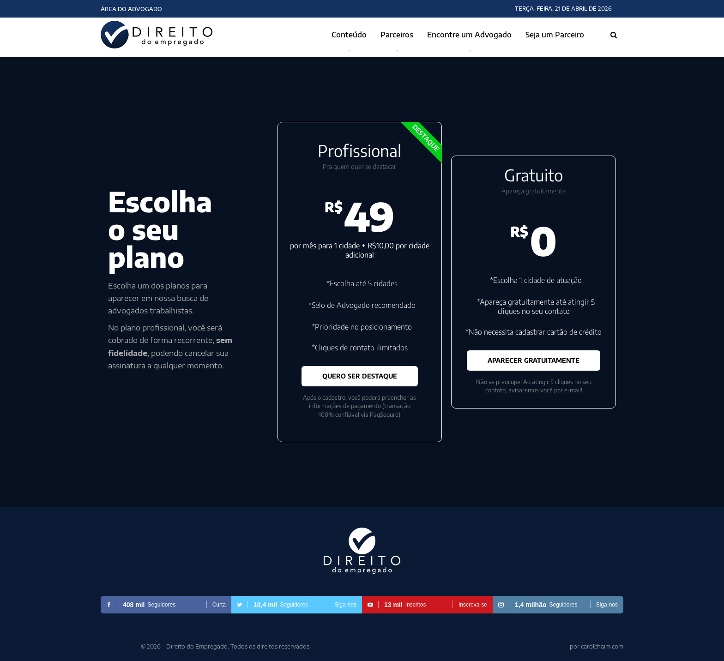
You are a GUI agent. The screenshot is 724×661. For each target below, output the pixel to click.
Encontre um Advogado (469, 34)
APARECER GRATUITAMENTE (533, 360)
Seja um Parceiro (554, 34)
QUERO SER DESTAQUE (359, 376)
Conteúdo (349, 34)
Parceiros (396, 34)
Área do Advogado (131, 9)
